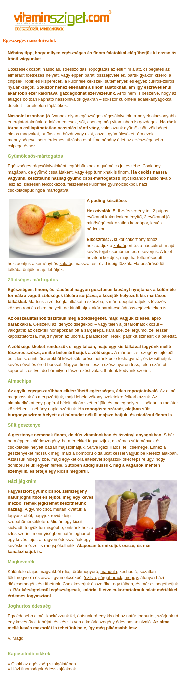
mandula (108, 571)
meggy (131, 577)
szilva (90, 577)
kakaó (136, 222)
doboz (119, 615)
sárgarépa (94, 330)
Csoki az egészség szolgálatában (43, 663)
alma (165, 621)
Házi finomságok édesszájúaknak (43, 668)
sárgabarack (110, 577)
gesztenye (29, 425)
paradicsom (97, 336)
